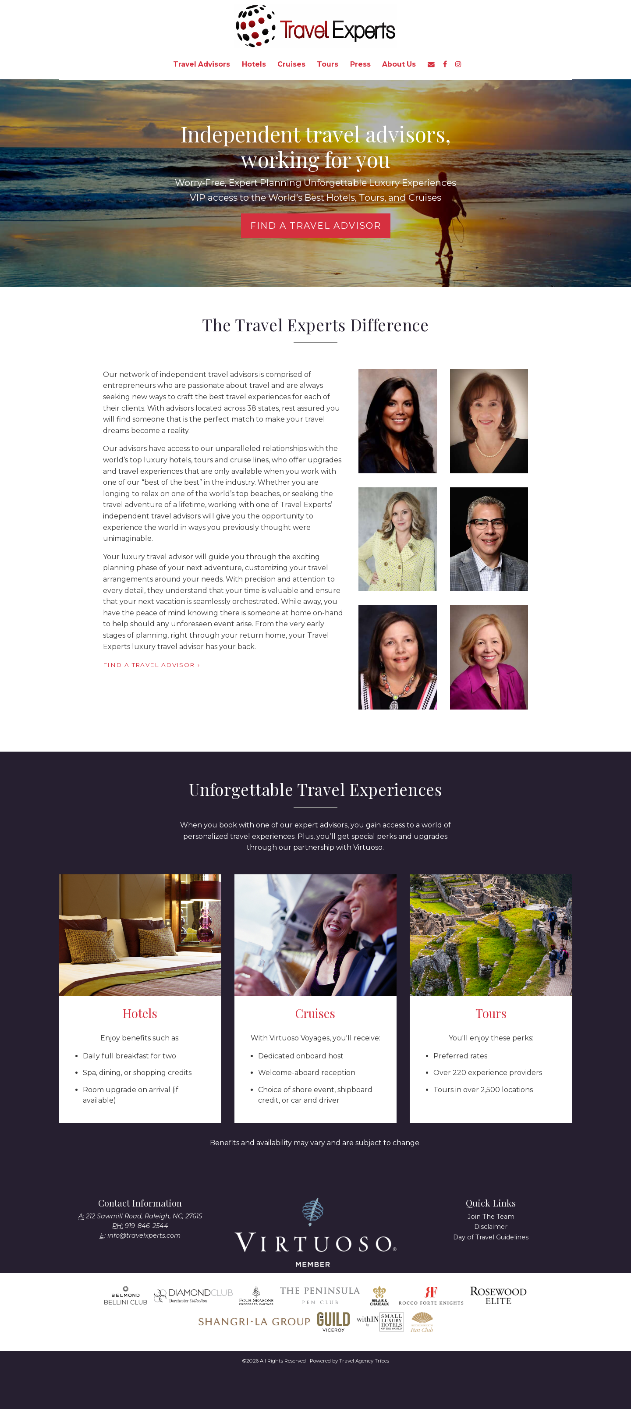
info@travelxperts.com (144, 1235)
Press (360, 64)
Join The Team (491, 1217)
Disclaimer (490, 1227)
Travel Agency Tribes (364, 1361)
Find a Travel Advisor (315, 225)
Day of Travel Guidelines (490, 1237)
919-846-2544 (146, 1226)
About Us (399, 64)
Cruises (291, 64)
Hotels (254, 64)
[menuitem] (201, 64)
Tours (327, 64)
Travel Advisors (201, 64)
